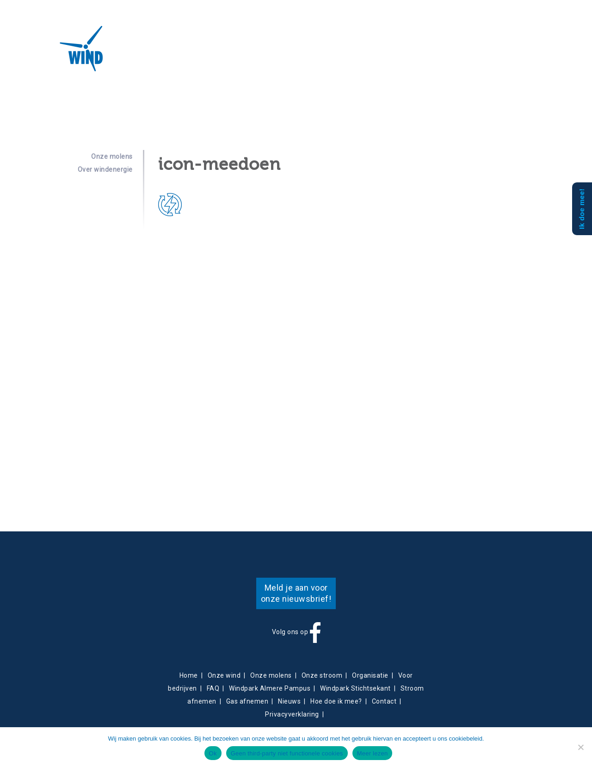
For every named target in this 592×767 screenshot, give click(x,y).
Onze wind (224, 675)
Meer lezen (372, 753)
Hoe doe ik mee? (336, 701)
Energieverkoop (227, 53)
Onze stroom (322, 675)
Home (188, 675)
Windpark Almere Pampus (269, 688)
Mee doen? (395, 53)
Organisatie (370, 675)
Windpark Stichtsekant (355, 688)
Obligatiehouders (345, 53)
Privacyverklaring (292, 714)
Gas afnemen (247, 701)
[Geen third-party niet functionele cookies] (580, 747)
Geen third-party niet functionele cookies (287, 753)
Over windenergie (105, 169)
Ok (213, 753)
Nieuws (270, 53)
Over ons (135, 53)
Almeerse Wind (55, 48)
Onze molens (112, 156)
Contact (298, 53)
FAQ (213, 688)
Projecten (176, 53)
